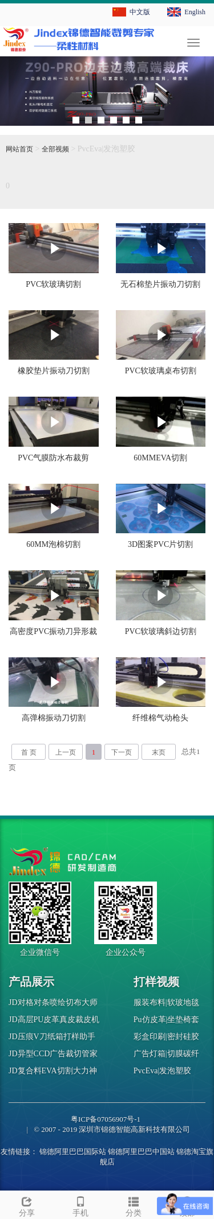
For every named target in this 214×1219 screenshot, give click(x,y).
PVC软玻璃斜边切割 (160, 631)
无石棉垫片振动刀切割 (160, 284)
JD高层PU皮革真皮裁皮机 (54, 1019)
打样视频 (156, 981)
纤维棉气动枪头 (160, 718)
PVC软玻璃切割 (53, 284)
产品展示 (31, 981)
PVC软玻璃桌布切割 (160, 370)
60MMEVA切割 (160, 458)
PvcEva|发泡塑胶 (163, 1070)
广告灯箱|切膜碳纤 (166, 1053)
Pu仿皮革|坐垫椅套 (167, 1019)
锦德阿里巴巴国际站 (72, 1151)
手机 (80, 1205)
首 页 (29, 752)
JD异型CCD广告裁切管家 (53, 1053)
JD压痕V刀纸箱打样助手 (52, 1036)
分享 (27, 1205)
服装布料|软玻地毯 (166, 1002)
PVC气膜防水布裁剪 (53, 458)
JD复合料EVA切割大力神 (53, 1070)
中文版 (140, 12)
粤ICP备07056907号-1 (105, 1119)
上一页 (65, 752)
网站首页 (19, 149)
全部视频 (55, 149)
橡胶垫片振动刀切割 (54, 370)
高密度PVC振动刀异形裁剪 (53, 635)
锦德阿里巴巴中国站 (141, 1151)
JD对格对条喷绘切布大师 (53, 1002)
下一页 (121, 752)
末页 (158, 752)
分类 (134, 1205)
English (194, 12)
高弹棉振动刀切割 (54, 718)
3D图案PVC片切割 (160, 544)
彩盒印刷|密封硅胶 (166, 1036)
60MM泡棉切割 (53, 544)
